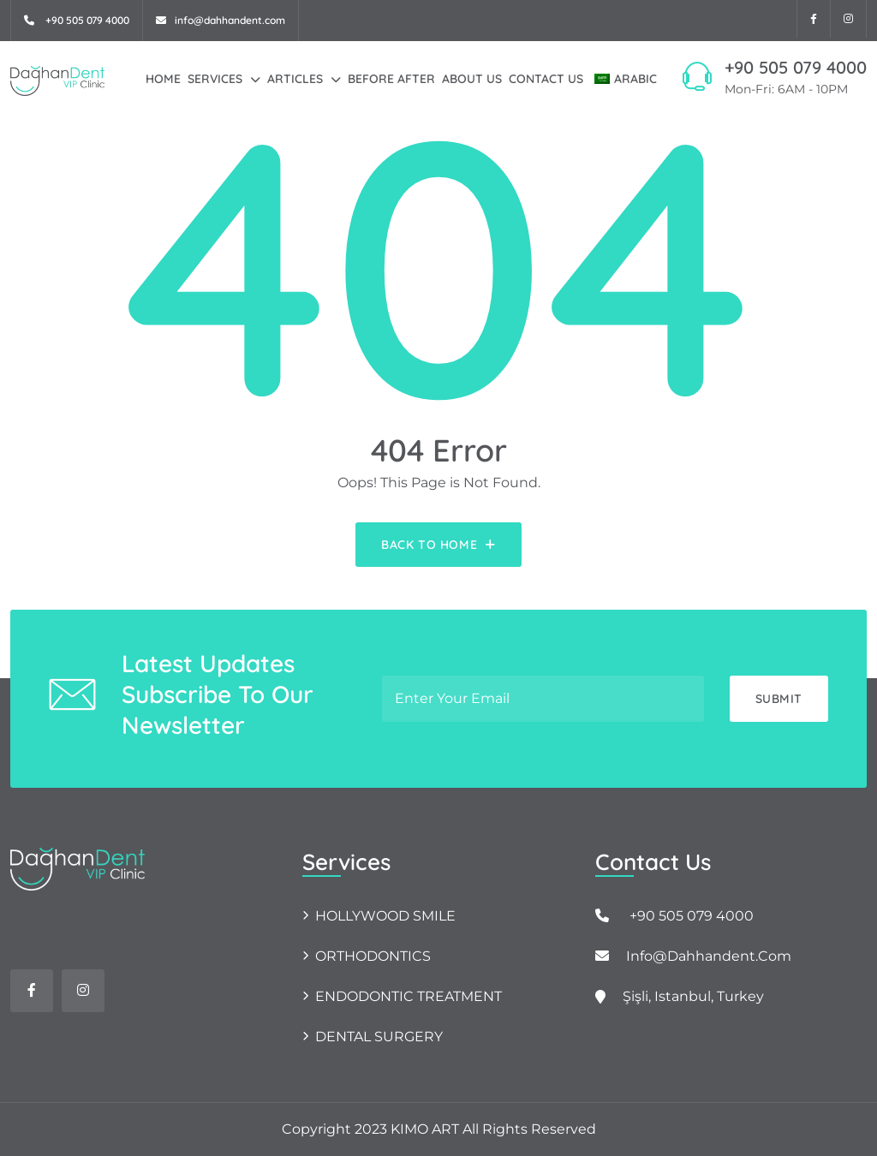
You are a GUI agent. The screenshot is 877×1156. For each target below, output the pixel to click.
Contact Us (546, 78)
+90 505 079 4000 (796, 67)
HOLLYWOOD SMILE (385, 916)
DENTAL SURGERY (379, 1036)
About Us (472, 78)
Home (163, 78)
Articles (295, 78)
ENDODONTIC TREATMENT (408, 996)
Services (215, 78)
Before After (391, 78)
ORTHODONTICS (373, 956)
